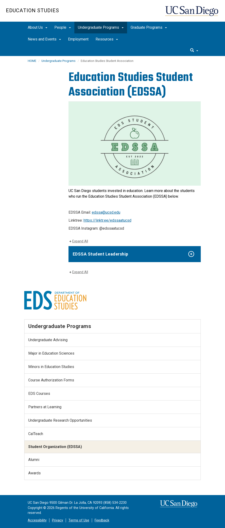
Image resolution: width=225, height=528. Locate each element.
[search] (194, 50)
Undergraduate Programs (101, 27)
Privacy (57, 520)
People (62, 27)
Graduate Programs (149, 27)
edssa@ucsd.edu (106, 212)
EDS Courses (39, 393)
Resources (107, 39)
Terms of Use (78, 520)
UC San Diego (192, 13)
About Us (37, 27)
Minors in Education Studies (51, 366)
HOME (32, 61)
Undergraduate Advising (48, 340)
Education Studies (32, 10)
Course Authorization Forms (51, 380)
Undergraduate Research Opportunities (60, 420)
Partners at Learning (44, 407)
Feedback (102, 520)
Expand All (80, 241)
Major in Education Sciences (51, 353)
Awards (34, 473)
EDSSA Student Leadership (100, 254)
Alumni (33, 459)
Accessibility (37, 520)
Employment (78, 39)
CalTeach (35, 434)
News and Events (44, 39)
